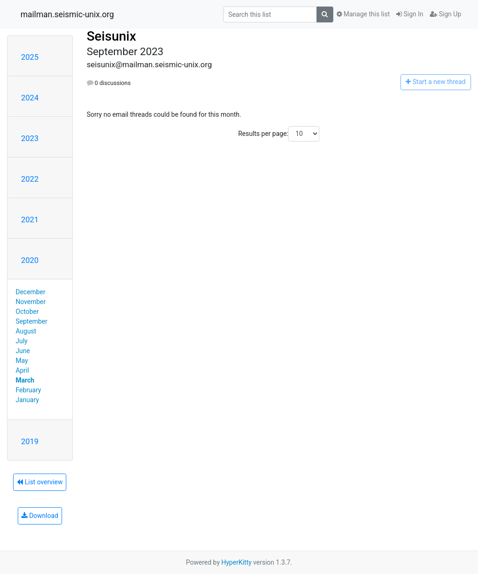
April (22, 370)
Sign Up (445, 14)
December (31, 292)
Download (39, 515)
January (27, 400)
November (31, 301)
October (27, 311)
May (22, 360)
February (28, 390)
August (26, 331)
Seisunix (111, 36)
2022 (30, 179)
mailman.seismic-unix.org (67, 14)
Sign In (409, 14)
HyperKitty (236, 562)
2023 (30, 138)
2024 (30, 97)
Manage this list (363, 14)
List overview (40, 482)
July (22, 341)
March (25, 380)
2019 (30, 441)
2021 (30, 219)
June (23, 350)
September (32, 321)
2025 (30, 57)
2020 (30, 260)
